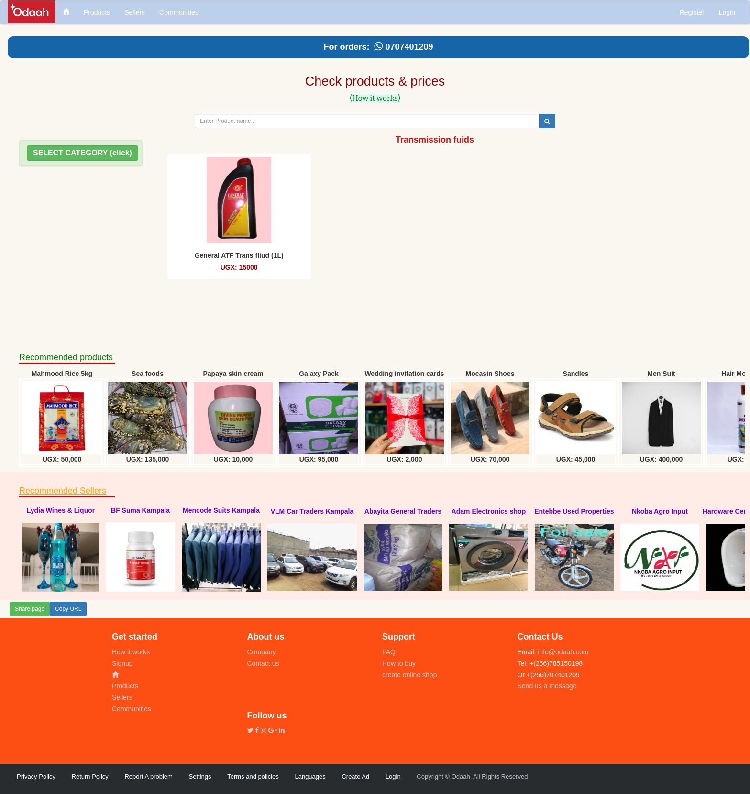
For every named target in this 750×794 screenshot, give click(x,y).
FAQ (389, 652)
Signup (122, 663)
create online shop (409, 675)
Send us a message (547, 686)
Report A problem (148, 776)
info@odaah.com (562, 652)
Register (692, 12)
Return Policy (90, 776)
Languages (310, 776)
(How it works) (375, 98)
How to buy (399, 663)
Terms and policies (253, 776)
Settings (200, 776)
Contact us (263, 663)
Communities (131, 709)
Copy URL (68, 609)
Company (261, 652)
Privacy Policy (36, 776)
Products (125, 686)
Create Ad (355, 776)
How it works (131, 652)
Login (727, 12)
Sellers (122, 697)
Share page (29, 609)
